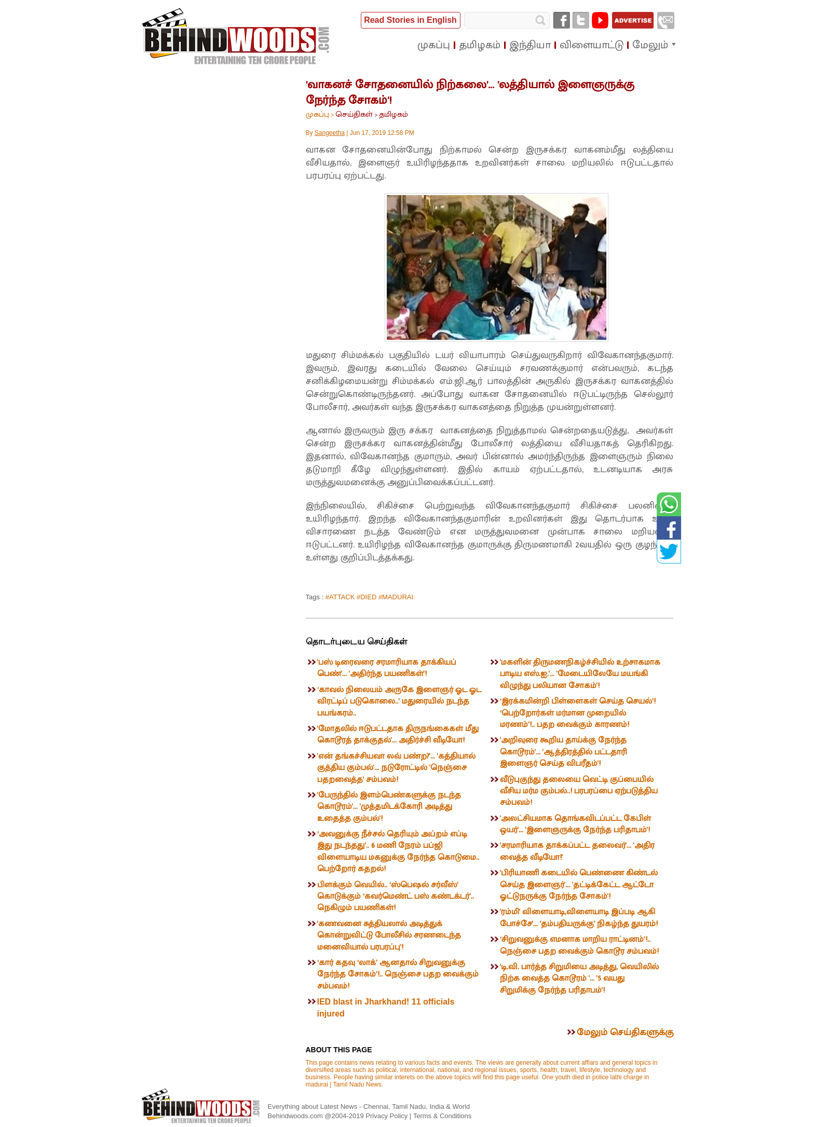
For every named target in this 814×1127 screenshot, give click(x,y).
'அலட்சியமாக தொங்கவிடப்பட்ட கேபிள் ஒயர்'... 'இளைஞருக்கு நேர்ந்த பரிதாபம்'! (575, 824)
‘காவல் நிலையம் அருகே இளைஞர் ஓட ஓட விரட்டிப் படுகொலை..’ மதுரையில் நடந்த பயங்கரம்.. (399, 701)
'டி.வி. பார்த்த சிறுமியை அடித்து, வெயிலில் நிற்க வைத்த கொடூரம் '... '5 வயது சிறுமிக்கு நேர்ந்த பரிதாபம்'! (579, 978)
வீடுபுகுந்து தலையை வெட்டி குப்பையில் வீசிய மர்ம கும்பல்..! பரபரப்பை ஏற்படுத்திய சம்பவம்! (579, 791)
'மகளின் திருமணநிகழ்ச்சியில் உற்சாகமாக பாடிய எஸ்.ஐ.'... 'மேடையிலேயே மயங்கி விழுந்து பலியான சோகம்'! (580, 674)
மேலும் (650, 45)
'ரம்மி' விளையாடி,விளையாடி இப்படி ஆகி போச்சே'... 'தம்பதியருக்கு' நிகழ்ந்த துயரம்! (579, 917)
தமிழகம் (393, 114)
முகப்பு (317, 114)
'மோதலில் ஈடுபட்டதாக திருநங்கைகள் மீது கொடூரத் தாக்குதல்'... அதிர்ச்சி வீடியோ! (398, 734)
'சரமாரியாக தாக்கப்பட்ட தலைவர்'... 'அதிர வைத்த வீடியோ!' (577, 851)
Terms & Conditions (442, 1116)
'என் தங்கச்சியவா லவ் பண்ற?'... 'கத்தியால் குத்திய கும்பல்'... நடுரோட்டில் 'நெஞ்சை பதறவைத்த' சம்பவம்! (396, 768)
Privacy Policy (387, 1116)
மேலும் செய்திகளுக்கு (625, 1032)
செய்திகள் (354, 114)
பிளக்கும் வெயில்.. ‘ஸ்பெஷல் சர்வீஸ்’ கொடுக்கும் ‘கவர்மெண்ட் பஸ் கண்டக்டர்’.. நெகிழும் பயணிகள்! (395, 896)
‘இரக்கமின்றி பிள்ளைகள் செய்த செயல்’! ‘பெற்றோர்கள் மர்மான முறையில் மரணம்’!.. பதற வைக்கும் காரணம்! (578, 713)
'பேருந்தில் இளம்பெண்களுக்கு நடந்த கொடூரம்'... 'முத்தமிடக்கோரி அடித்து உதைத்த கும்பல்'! (389, 807)
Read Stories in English (410, 20)
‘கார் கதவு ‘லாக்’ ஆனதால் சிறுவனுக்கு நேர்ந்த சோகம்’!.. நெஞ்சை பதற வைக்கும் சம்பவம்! (398, 974)
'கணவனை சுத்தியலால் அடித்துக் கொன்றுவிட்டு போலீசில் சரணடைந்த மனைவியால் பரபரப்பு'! (389, 935)
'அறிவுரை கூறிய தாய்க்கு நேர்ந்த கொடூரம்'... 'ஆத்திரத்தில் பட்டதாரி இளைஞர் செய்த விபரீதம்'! (563, 752)
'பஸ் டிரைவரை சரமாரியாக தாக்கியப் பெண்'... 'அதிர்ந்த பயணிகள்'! (386, 668)
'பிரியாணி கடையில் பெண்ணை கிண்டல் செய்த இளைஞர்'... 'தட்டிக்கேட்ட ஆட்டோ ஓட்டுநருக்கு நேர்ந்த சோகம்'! (579, 884)
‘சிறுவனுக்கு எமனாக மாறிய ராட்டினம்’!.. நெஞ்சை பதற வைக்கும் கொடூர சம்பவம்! (579, 945)
